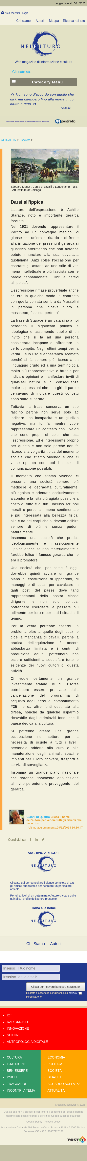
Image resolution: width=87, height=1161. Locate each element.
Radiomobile (18, 1022)
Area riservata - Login (16, 13)
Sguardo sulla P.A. (64, 1084)
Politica (54, 1064)
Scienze (14, 1035)
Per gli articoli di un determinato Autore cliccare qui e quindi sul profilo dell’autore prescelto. (43, 897)
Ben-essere (17, 1070)
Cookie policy (34, 1121)
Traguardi (16, 1084)
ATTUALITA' (8, 140)
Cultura (14, 1057)
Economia (56, 1057)
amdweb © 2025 (76, 1104)
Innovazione (18, 1028)
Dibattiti (54, 1077)
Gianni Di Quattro (38, 817)
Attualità (56, 1090)
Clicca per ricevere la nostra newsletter (55, 986)
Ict (9, 1015)
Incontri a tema (21, 1090)
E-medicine (16, 1064)
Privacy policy (52, 1121)
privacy (73, 993)
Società (25, 140)
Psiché (13, 1077)
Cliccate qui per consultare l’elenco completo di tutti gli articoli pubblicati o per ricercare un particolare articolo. (42, 886)
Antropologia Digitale (27, 1041)
